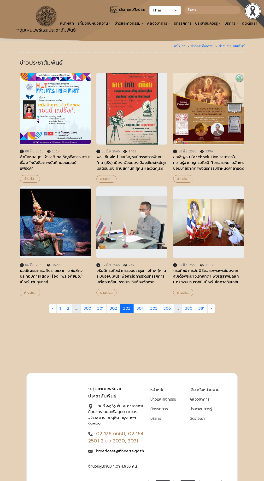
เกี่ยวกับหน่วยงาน (204, 390)
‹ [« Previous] (52, 308)
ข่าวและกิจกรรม (202, 46)
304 (140, 308)
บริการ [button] (229, 23)
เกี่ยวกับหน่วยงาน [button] (93, 23)
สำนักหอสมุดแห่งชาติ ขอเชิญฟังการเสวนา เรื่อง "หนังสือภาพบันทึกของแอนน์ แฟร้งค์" (55, 162)
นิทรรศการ (182, 23)
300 (87, 308)
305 (153, 308)
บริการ (155, 418)
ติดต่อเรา (197, 418)
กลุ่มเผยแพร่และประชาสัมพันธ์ (46, 20)
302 (113, 308)
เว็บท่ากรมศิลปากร (128, 9)
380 (188, 308)
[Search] (213, 10)
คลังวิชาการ (199, 399)
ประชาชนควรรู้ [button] (206, 23)
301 (100, 308)
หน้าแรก (179, 46)
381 (201, 308)
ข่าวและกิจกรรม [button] (128, 23)
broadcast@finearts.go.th (120, 451)
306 (167, 308)
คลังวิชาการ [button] (157, 23)
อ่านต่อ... (30, 178)
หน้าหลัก (157, 390)
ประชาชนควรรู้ (200, 409)
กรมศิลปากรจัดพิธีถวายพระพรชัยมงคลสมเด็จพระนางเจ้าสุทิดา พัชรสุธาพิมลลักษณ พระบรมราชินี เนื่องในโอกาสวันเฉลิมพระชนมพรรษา (206, 279)
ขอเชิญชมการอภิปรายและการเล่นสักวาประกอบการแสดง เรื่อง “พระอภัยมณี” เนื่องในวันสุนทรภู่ (52, 276)
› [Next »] (211, 308)
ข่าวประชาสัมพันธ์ (231, 46)
